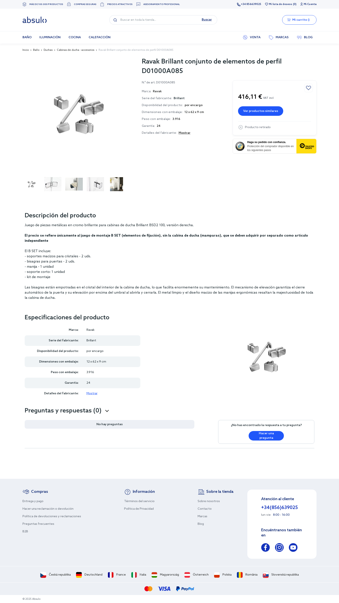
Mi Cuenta (310, 4)
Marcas (202, 516)
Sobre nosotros (209, 501)
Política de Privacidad (139, 509)
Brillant (179, 98)
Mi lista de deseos (280, 4)
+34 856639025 (251, 4)
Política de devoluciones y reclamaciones (51, 516)
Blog (201, 524)
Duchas (48, 50)
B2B (25, 531)
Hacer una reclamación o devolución (48, 509)
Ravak (90, 330)
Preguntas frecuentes (38, 524)
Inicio (25, 50)
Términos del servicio (139, 501)
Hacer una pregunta (266, 436)
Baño (36, 50)
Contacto (205, 509)
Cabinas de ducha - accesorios (75, 50)
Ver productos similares (260, 111)
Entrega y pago (32, 501)
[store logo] (34, 20)
